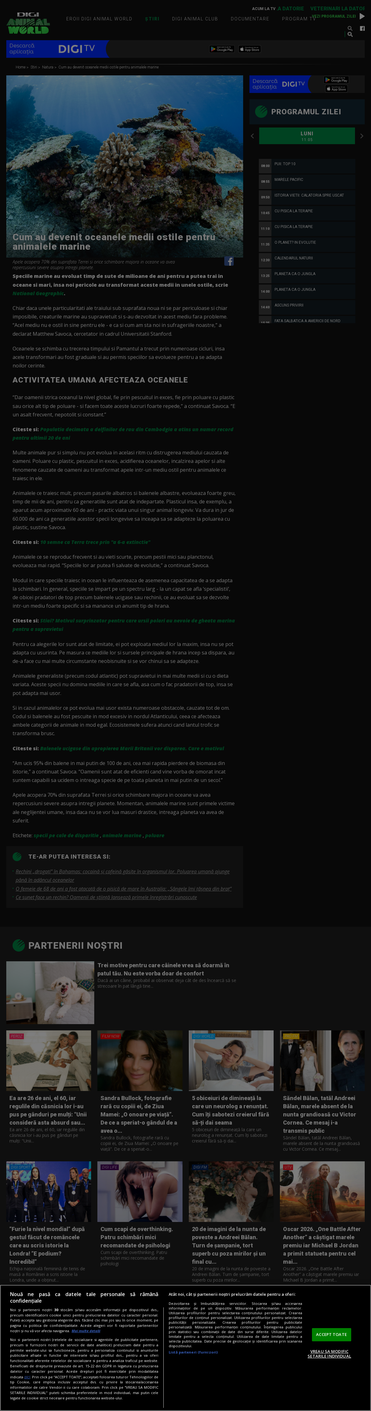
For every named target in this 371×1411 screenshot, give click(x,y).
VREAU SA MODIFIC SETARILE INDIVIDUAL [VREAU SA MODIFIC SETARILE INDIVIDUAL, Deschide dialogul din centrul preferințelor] (329, 1354)
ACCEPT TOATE (331, 1334)
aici (27, 1377)
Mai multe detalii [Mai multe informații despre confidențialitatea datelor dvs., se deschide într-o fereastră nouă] (86, 1330)
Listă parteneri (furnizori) (193, 1352)
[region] (185, 1348)
